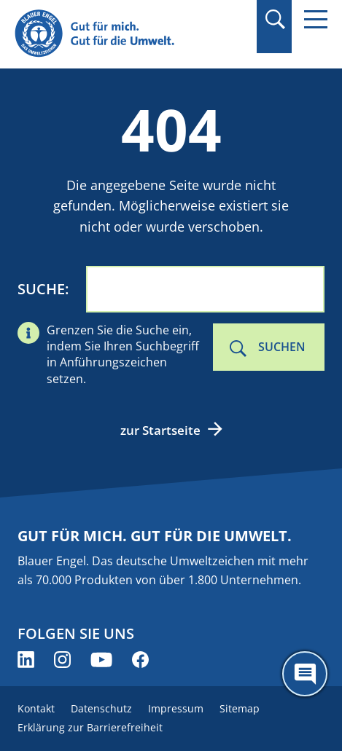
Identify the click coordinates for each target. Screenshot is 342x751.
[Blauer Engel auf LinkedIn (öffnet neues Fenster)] (26, 659)
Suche (41, 289)
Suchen (282, 347)
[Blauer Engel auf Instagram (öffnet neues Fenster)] (62, 659)
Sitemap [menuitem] (239, 708)
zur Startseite (160, 430)
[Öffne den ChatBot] (304, 673)
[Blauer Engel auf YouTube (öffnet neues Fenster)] (101, 659)
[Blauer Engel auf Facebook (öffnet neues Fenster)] (140, 659)
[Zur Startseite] (124, 33)
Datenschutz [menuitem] (101, 708)
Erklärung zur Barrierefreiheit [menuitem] (90, 727)
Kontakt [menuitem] (36, 708)
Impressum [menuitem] (175, 708)
